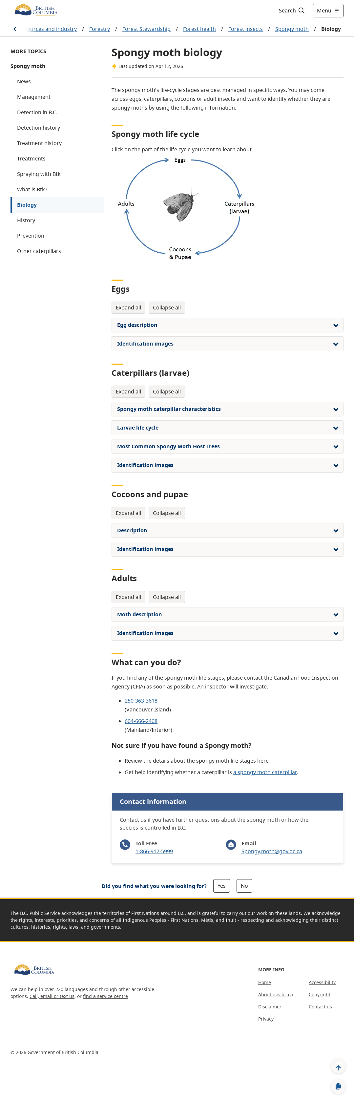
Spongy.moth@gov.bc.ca (271, 851)
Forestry (99, 28)
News (24, 81)
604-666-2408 (141, 721)
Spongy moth (292, 28)
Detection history (38, 127)
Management (34, 96)
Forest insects (245, 28)
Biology (27, 204)
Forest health (199, 28)
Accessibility (322, 982)
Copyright (319, 994)
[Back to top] (338, 1066)
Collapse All (167, 307)
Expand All (128, 307)
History (26, 220)
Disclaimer (269, 1007)
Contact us (320, 1007)
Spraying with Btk (39, 174)
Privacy (266, 1019)
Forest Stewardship (146, 28)
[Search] (292, 10)
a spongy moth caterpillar (265, 772)
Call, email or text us (52, 996)
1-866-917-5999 (154, 851)
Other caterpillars (39, 251)
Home (264, 982)
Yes (222, 885)
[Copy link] (338, 1086)
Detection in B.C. (37, 112)
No (244, 885)
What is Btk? (32, 189)
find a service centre (105, 996)
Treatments (31, 158)
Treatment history (39, 143)
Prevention (30, 235)
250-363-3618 (141, 700)
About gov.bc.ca (275, 994)
